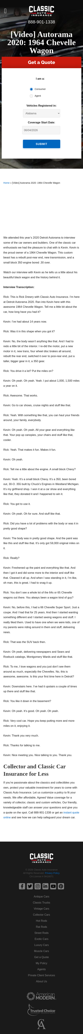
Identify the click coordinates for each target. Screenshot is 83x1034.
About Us (41, 981)
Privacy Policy (52, 873)
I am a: (40, 78)
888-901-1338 (41, 21)
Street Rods (41, 932)
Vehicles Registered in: (41, 105)
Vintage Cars (41, 908)
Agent (38, 95)
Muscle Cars (41, 951)
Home (6, 182)
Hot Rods (41, 920)
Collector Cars (41, 914)
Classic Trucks (41, 902)
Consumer (40, 89)
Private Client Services (41, 975)
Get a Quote (41, 957)
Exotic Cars (41, 939)
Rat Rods (41, 926)
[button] (5, 11)
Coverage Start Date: (41, 122)
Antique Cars (41, 896)
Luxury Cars (41, 945)
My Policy (41, 963)
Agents (41, 969)
